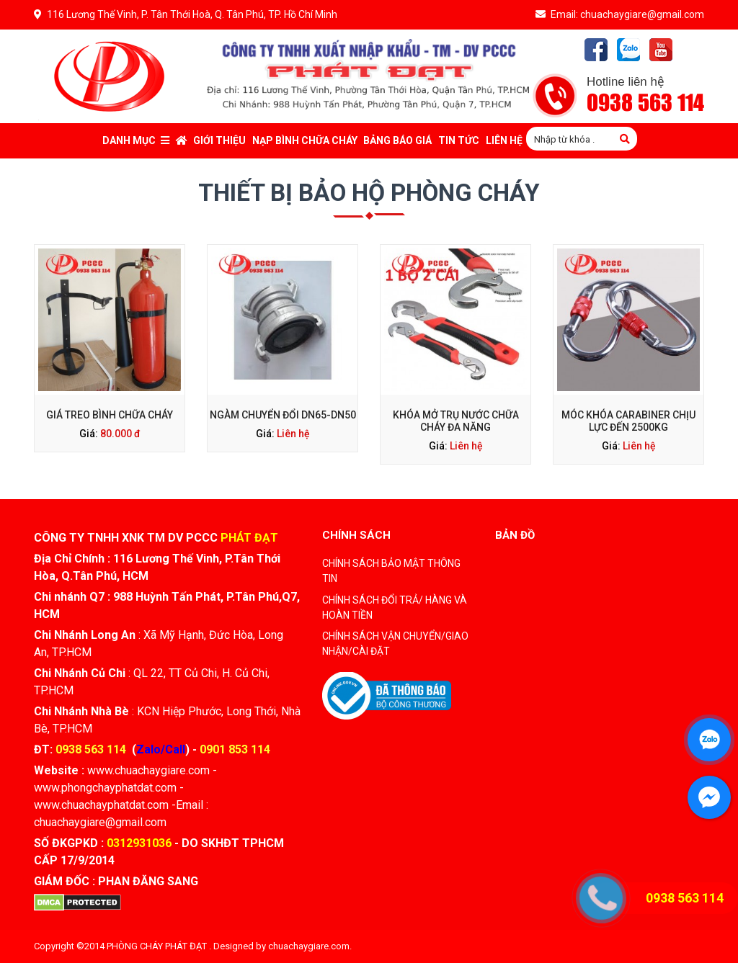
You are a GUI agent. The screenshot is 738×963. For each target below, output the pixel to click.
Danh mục (135, 140)
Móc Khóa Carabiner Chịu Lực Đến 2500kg (628, 421)
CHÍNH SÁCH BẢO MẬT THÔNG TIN (391, 570)
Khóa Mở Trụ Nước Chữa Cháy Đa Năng (456, 421)
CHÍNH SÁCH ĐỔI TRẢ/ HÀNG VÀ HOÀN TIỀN (394, 607)
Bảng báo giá (397, 140)
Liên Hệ (504, 140)
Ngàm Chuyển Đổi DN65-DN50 (283, 415)
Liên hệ (293, 433)
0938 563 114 (645, 104)
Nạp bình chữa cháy (304, 140)
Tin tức (458, 140)
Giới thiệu (219, 140)
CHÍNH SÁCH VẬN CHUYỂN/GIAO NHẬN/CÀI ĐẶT (395, 643)
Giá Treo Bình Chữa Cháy (109, 415)
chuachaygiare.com (309, 946)
